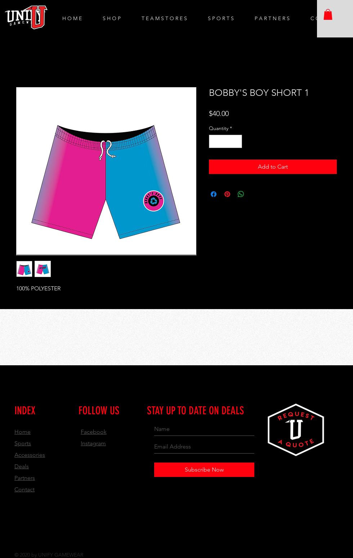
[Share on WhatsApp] (241, 194)
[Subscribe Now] (204, 470)
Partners (24, 477)
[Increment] (236, 141)
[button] (327, 14)
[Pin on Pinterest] (227, 194)
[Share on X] (254, 194)
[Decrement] (214, 141)
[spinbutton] (225, 141)
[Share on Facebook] (213, 194)
